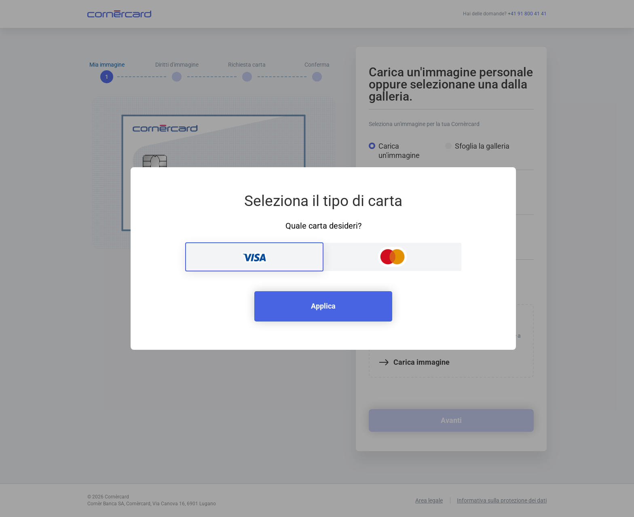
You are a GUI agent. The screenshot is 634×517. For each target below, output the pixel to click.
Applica (323, 306)
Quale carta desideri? (323, 226)
